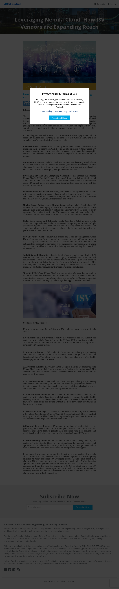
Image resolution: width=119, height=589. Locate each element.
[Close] (59, 118)
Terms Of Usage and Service (66, 111)
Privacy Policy (46, 111)
